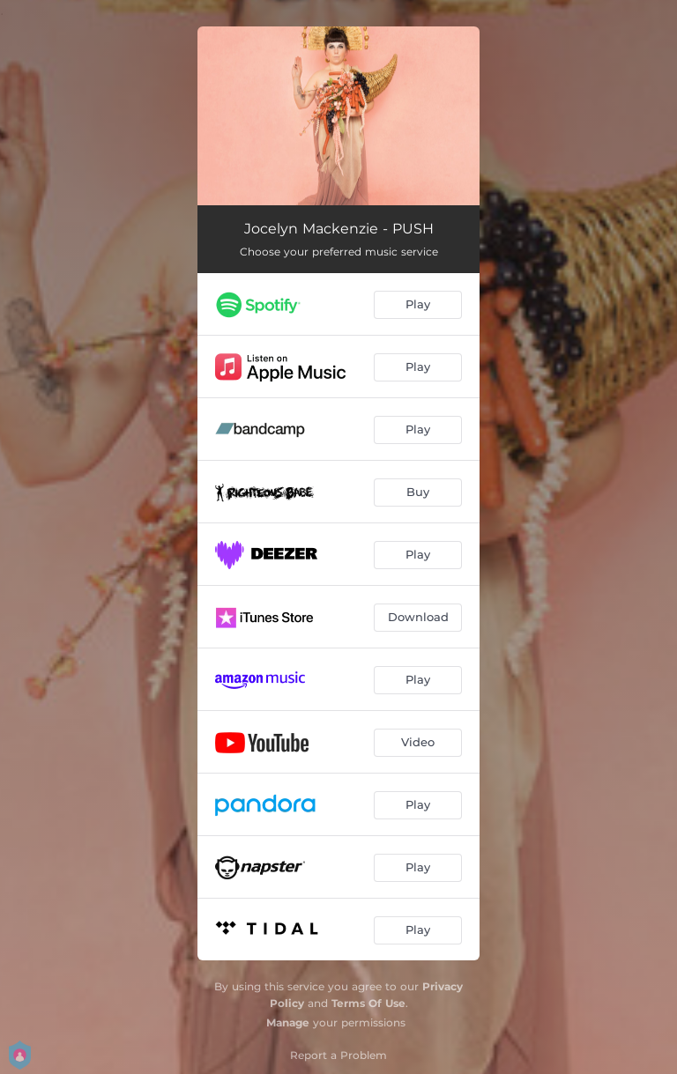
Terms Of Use (368, 1003)
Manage (287, 1022)
